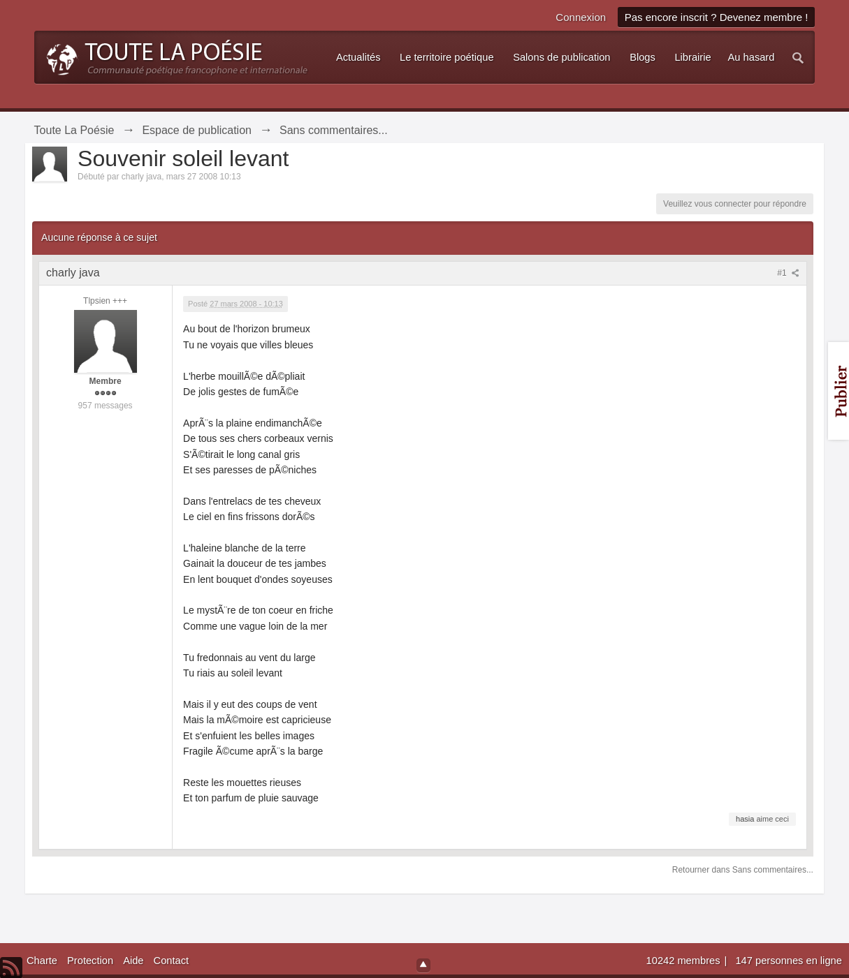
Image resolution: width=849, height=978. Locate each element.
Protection (90, 960)
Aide (133, 960)
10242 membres (684, 960)
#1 (788, 273)
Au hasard (751, 57)
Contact (171, 960)
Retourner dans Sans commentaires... (742, 870)
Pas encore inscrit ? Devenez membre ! (716, 17)
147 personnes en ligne (788, 960)
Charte (42, 960)
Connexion (581, 17)
